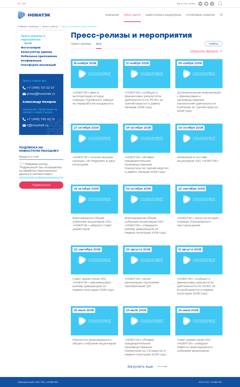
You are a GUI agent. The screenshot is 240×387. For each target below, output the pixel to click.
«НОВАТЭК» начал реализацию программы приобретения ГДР (142, 282)
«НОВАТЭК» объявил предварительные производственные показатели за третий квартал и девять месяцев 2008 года (146, 164)
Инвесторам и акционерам (163, 15)
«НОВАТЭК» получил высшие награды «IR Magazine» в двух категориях (93, 161)
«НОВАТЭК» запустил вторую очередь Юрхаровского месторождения (198, 221)
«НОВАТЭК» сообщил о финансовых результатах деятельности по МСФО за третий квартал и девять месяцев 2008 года (144, 100)
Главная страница (28, 26)
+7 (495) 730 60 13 (41, 119)
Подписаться (41, 185)
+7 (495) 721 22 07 (40, 87)
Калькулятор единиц (36, 51)
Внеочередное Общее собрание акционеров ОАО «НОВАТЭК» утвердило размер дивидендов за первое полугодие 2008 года (145, 225)
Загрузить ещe (140, 367)
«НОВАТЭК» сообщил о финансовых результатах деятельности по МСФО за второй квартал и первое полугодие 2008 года (196, 286)
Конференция (31, 60)
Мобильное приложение (39, 56)
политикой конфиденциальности (41, 177)
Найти (213, 43)
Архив (28, 43)
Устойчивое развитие (200, 15)
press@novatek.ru (41, 94)
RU (19, 4)
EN (24, 4)
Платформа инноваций (38, 64)
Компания (112, 15)
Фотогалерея (30, 47)
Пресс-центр (132, 15)
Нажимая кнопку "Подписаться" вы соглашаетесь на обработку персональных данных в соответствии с (41, 170)
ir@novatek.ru (37, 125)
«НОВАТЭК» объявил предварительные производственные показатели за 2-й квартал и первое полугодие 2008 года (145, 347)
